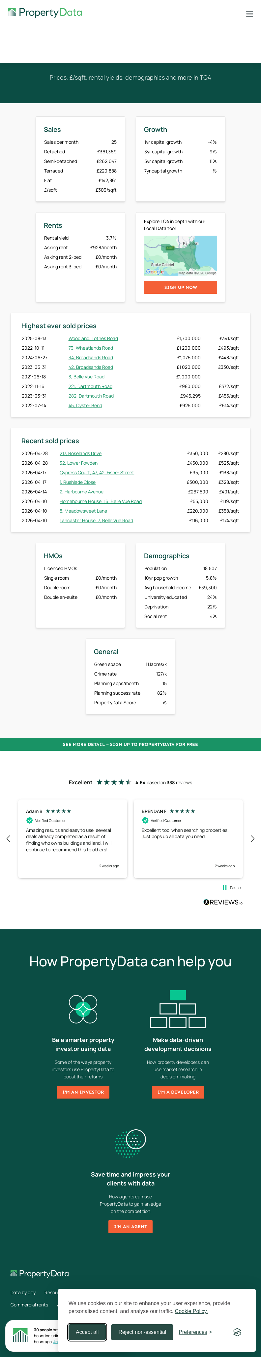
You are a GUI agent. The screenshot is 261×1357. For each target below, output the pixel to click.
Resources (55, 1292)
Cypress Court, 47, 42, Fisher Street (97, 472)
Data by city (23, 1292)
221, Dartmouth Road (90, 386)
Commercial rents (29, 1304)
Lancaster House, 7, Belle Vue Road (96, 520)
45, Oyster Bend (85, 405)
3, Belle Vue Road (86, 376)
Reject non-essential (142, 1332)
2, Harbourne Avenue (81, 491)
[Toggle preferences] (195, 1332)
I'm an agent (130, 1226)
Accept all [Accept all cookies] (87, 1332)
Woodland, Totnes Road (93, 338)
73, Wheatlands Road (91, 348)
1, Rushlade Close (78, 482)
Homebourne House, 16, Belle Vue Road (101, 501)
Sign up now (180, 287)
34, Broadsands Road (91, 357)
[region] (130, 839)
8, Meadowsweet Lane (83, 511)
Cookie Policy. (191, 1311)
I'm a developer (178, 1092)
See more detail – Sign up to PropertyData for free (130, 744)
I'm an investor (83, 1092)
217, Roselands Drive (81, 453)
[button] (8, 839)
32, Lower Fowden (79, 463)
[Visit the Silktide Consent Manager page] (237, 1332)
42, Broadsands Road (91, 367)
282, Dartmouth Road (91, 396)
